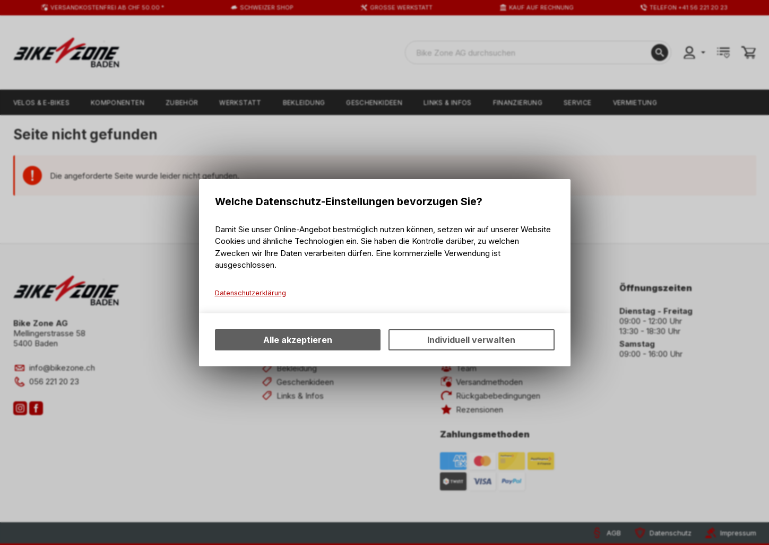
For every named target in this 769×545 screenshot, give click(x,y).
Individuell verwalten (471, 340)
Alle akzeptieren (297, 340)
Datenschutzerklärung (250, 293)
